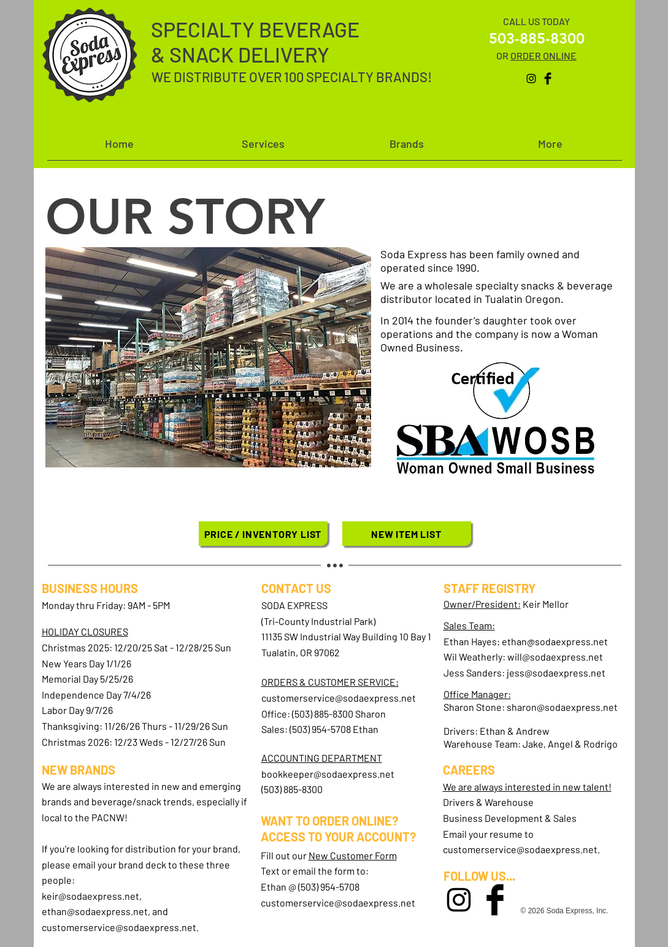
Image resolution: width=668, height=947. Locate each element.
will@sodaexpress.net (555, 656)
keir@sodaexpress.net (90, 896)
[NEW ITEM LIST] (406, 533)
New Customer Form (353, 855)
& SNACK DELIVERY (240, 54)
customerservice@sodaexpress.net (119, 927)
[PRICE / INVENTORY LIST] (263, 533)
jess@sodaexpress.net (556, 672)
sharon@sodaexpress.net (562, 707)
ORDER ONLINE (543, 55)
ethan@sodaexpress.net (95, 911)
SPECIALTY (205, 29)
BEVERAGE (309, 29)
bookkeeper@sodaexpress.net (327, 774)
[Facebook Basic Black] (548, 78)
